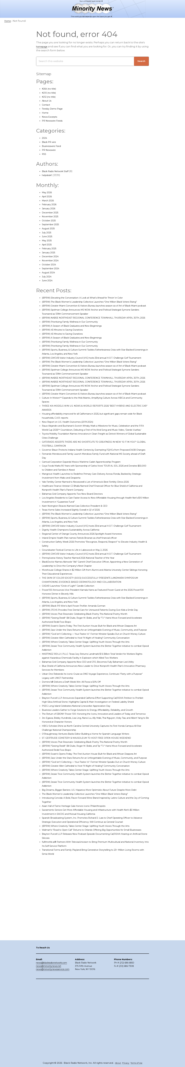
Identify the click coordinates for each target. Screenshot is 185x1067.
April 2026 (48, 196)
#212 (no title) (50, 96)
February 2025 (51, 248)
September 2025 (52, 224)
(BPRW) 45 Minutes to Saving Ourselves (66, 341)
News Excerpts (51, 116)
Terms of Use (137, 1063)
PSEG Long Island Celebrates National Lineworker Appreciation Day (84, 805)
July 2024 (48, 276)
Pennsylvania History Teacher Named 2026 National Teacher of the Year (87, 613)
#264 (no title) (50, 88)
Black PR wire (50, 141)
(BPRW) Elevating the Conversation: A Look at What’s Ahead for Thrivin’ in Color (91, 297)
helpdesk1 (48, 175)
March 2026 (49, 200)
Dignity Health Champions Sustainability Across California (77, 581)
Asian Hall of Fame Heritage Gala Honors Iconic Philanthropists (81, 945)
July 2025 (47, 232)
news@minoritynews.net (48, 1042)
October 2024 (50, 264)
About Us (48, 100)
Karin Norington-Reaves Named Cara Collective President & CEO (82, 549)
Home (46, 112)
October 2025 (50, 220)
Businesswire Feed (54, 146)
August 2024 (50, 272)
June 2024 (48, 280)
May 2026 (48, 192)
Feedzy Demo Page (54, 108)
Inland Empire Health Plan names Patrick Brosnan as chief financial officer (88, 589)
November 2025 (52, 216)
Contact (47, 104)
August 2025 (50, 228)
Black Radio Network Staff (58, 171)
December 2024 (52, 256)
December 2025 (52, 212)
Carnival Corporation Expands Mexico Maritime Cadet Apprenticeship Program (91, 505)
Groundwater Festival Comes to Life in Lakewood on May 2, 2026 (82, 601)
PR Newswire (50, 149)
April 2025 (48, 244)
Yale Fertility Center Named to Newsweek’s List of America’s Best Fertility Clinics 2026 (95, 525)
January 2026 (50, 208)
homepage (43, 46)
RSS (44, 154)
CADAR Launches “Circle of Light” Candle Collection (74, 645)
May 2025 (47, 240)
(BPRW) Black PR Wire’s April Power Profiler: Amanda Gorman (80, 665)
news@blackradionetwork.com (51, 1038)
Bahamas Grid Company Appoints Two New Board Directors (79, 537)
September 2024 (52, 268)
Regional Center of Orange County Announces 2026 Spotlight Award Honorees (91, 585)
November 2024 (52, 260)
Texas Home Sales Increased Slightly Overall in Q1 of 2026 (77, 553)
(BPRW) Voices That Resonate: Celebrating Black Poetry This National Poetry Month (94, 677)
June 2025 (48, 236)
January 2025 (50, 252)
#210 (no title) (50, 92)
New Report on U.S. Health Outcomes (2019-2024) (73, 457)
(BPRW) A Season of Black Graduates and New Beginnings (78, 337)
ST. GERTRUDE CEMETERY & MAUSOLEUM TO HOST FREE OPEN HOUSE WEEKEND (93, 849)
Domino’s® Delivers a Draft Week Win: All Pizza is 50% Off (77, 773)
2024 (45, 137)
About (116, 1063)
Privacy (125, 1063)
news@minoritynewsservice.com (52, 1045)
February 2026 (51, 204)
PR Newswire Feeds (54, 120)
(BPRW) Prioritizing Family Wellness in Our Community (76, 333)
